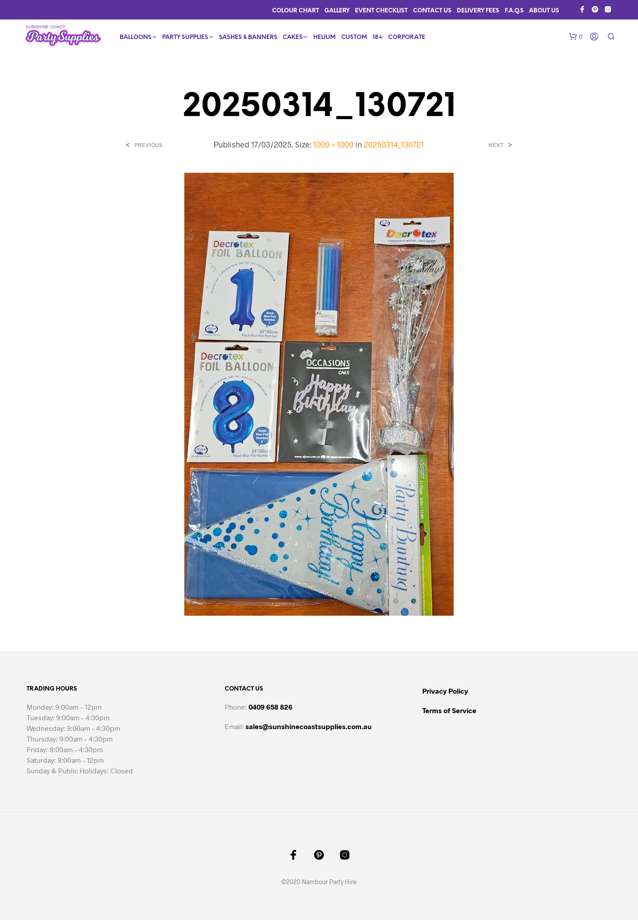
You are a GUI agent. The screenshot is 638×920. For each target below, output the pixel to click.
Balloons (136, 37)
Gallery (337, 11)
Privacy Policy (445, 691)
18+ (378, 37)
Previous (148, 145)
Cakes (293, 37)
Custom (354, 37)
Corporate (406, 37)
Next (496, 145)
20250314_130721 (394, 144)
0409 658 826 (270, 707)
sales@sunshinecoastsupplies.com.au (308, 726)
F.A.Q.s (514, 11)
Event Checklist (381, 11)
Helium (324, 37)
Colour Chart (295, 11)
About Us (544, 11)
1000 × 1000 (333, 144)
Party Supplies (185, 37)
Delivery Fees (478, 11)
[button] (575, 36)
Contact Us (432, 11)
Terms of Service (449, 710)
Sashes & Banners (248, 37)
